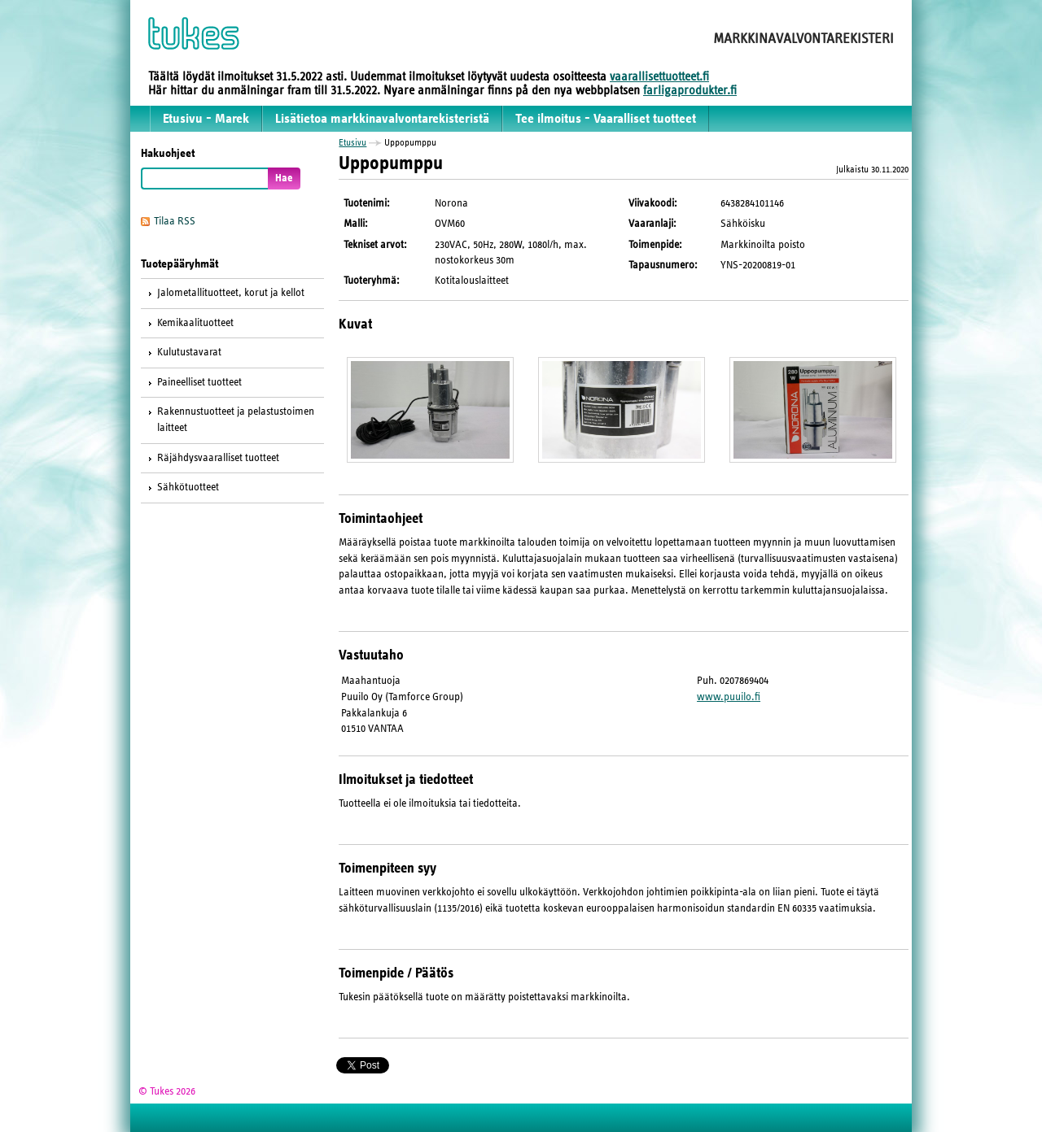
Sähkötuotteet (188, 487)
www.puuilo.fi (728, 697)
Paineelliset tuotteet (199, 382)
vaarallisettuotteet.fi (659, 76)
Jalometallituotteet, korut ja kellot (230, 292)
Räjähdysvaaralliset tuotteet (218, 458)
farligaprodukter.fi (690, 90)
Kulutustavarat (189, 352)
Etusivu (352, 142)
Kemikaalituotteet (195, 323)
